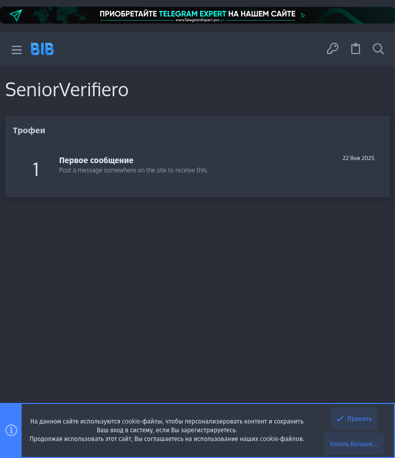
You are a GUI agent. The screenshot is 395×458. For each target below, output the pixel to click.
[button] (16, 49)
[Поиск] (378, 49)
